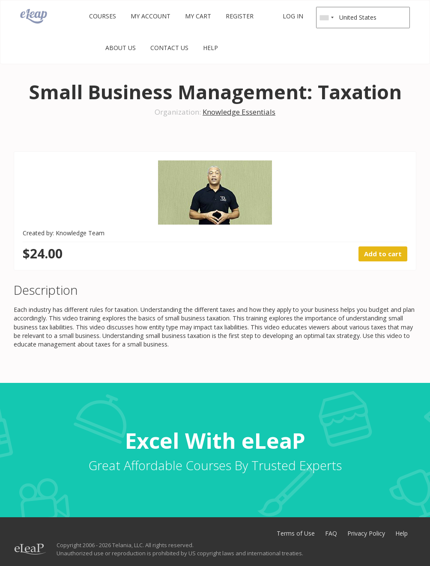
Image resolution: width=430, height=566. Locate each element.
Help (210, 48)
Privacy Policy (366, 533)
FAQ (331, 533)
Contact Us (169, 48)
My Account (150, 16)
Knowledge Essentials (239, 112)
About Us (120, 48)
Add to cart (383, 253)
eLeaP (34, 16)
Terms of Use (296, 533)
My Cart (198, 16)
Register (240, 16)
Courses (102, 16)
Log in (293, 16)
